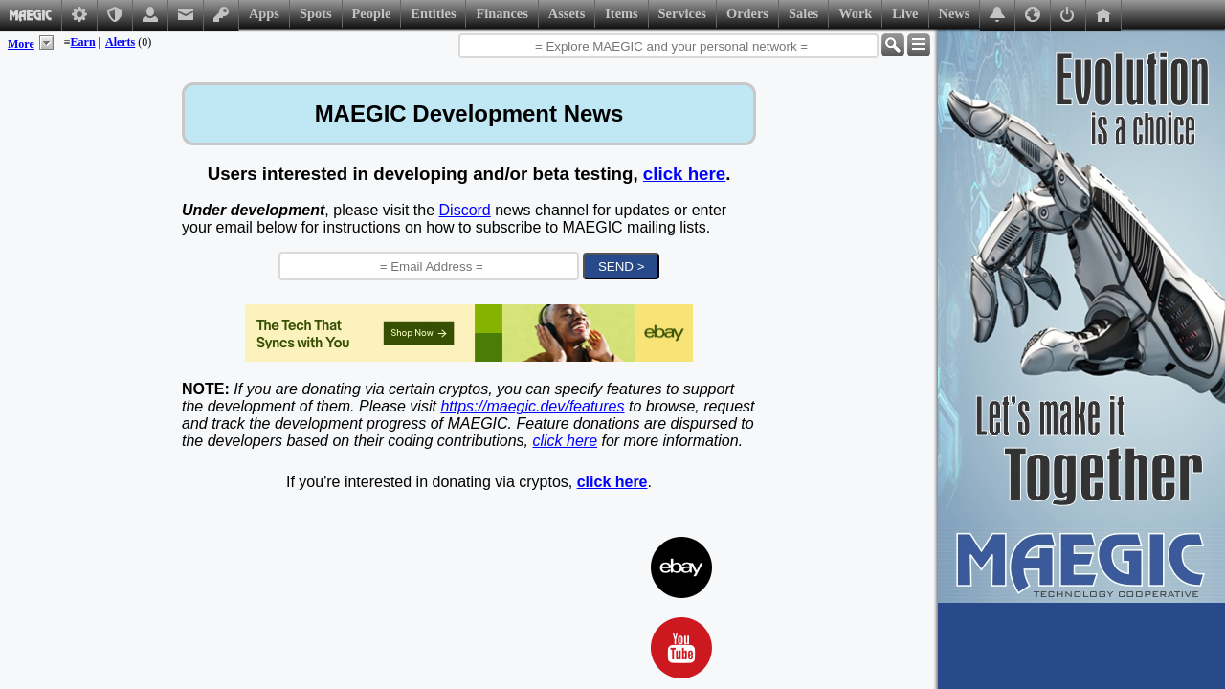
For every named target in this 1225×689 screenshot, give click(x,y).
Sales (803, 13)
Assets (566, 13)
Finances (501, 13)
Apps (264, 13)
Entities (433, 13)
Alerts (120, 42)
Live (905, 13)
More (21, 44)
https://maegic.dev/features (532, 406)
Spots (316, 13)
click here (684, 174)
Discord (465, 210)
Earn (83, 42)
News (954, 13)
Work (855, 13)
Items (621, 13)
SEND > (621, 266)
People (371, 13)
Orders (747, 13)
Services (682, 13)
